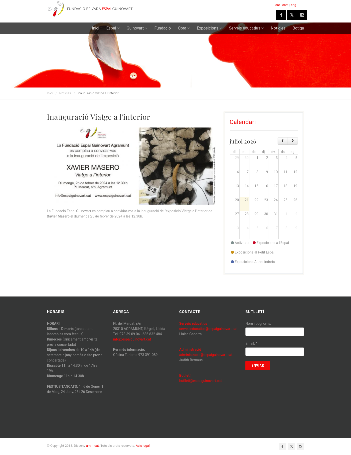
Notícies (278, 28)
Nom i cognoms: (258, 324)
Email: (251, 344)
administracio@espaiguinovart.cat (205, 355)
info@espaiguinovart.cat (132, 339)
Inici (95, 28)
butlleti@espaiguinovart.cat (200, 381)
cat (277, 5)
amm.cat (92, 446)
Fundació (163, 28)
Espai (113, 28)
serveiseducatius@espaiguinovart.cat (208, 329)
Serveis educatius (246, 28)
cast (285, 5)
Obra (184, 28)
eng (293, 5)
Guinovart (137, 28)
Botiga (298, 28)
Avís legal (143, 446)
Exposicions (209, 28)
